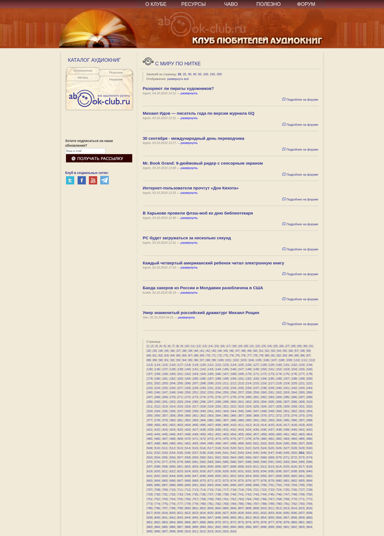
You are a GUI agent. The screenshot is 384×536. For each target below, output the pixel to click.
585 (225, 461)
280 (248, 397)
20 (184, 74)
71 (214, 355)
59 (308, 350)
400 (157, 425)
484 (294, 438)
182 (172, 378)
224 (157, 388)
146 (233, 369)
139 (180, 369)
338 (187, 411)
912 (202, 531)
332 (309, 406)
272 (187, 397)
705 (301, 485)
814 (294, 508)
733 (180, 494)
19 (240, 346)
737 (210, 494)
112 (311, 360)
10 (179, 74)
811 (271, 508)
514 (187, 448)
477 (240, 438)
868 (202, 522)
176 (294, 374)
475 (225, 438)
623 (180, 471)
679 (271, 480)
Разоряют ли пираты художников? (178, 88)
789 (271, 503)
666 (172, 480)
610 (248, 466)
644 (172, 476)
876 (263, 522)
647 (195, 476)
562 (218, 457)
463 (301, 434)
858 (294, 517)
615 (286, 466)
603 (195, 466)
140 (187, 369)
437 (271, 429)
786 (248, 503)
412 (248, 425)
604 (202, 466)
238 (263, 388)
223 (149, 388)
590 (263, 461)
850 (233, 517)
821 (180, 512)
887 (180, 527)
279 (240, 397)
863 (164, 522)
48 (243, 350)
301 (240, 401)
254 (218, 392)
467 (164, 438)
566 (248, 457)
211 (225, 383)
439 (286, 429)
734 (187, 494)
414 (263, 425)
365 (225, 415)
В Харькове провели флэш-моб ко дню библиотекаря (198, 213)
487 (149, 443)
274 (202, 397)
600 (172, 466)
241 (286, 388)
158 (157, 374)
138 (172, 369)
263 (286, 392)
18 (234, 346)
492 (187, 443)
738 (218, 494)
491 (180, 443)
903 (301, 527)
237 (256, 388)
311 (149, 406)
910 (187, 531)
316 (187, 406)
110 (296, 360)
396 (294, 420)
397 (301, 420)
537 (195, 452)
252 (202, 392)
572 (294, 457)
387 (225, 420)
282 (263, 397)
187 (210, 378)
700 (263, 485)
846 (202, 517)
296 (202, 401)
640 (309, 471)
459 (271, 434)
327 (271, 406)
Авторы (83, 77)
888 (187, 527)
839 (149, 517)
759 (210, 499)
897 (256, 527)
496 (218, 443)
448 (187, 434)
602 (187, 466)
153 (286, 369)
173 (271, 374)
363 (210, 415)
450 (202, 434)
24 (269, 346)
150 (212, 74)
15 (216, 346)
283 (271, 397)
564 (233, 457)
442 (309, 429)
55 (285, 350)
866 (187, 522)
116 (172, 364)
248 (172, 392)
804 (218, 508)
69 (202, 355)
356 (157, 415)
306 (278, 401)
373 (286, 415)
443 (149, 434)
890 (202, 527)
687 (164, 485)
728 (309, 489)
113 (149, 364)
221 (301, 383)
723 (271, 489)
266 (309, 392)
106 (266, 360)
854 (263, 517)
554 (157, 457)
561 (210, 457)
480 (263, 438)
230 (202, 388)
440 (294, 429)
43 (214, 350)
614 (278, 466)
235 (240, 388)
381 (180, 420)
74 (231, 355)
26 (281, 346)
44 (219, 350)
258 (248, 392)
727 (301, 489)
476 (233, 438)
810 (263, 508)
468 (172, 438)
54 (278, 350)
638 (294, 471)
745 (271, 494)
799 (180, 508)
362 (202, 415)
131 (286, 364)
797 (164, 508)
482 (278, 438)
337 (180, 411)
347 (256, 411)
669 (195, 480)
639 (301, 471)
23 (263, 346)
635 (271, 471)
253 (210, 392)
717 (225, 489)
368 (248, 415)
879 (286, 522)
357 (164, 415)
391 (256, 420)
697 (240, 485)
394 (278, 420)
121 (210, 364)
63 (166, 355)
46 (231, 350)
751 (149, 499)
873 (240, 522)
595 (301, 461)
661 (301, 476)
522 (248, 448)
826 (218, 512)
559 (195, 457)
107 (273, 360)
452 (218, 434)
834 (278, 512)
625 (195, 471)
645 (180, 476)
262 (278, 392)
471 (195, 438)
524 (263, 448)
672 (218, 480)
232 (218, 388)
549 (286, 452)
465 (149, 438)
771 (301, 499)
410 (233, 425)
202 (157, 383)
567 (256, 457)
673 (225, 480)
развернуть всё (178, 79)
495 (210, 443)
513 (180, 448)
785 (240, 503)
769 (286, 499)
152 (278, 369)
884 (157, 527)
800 (187, 508)
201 (149, 383)
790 (278, 503)
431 (225, 429)
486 (309, 438)
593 (286, 461)
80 (267, 355)
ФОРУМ (306, 4)
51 (261, 350)
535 (180, 452)
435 (256, 429)
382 (187, 420)
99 (214, 360)
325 (256, 406)
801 (195, 508)
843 (180, 517)
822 (187, 512)
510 (157, 448)
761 (225, 499)
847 (210, 517)
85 (296, 355)
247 (164, 392)
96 (196, 360)
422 (157, 429)
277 (225, 397)
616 (294, 466)
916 (233, 531)
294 (187, 401)
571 (286, 457)
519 (225, 448)
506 (294, 443)
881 (301, 522)
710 (172, 489)
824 (202, 512)
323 (240, 406)
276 (218, 397)
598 (157, 466)
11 (192, 346)
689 (180, 485)
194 (263, 378)
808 (248, 508)
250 (187, 392)
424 (172, 429)
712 (187, 489)
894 (233, 527)
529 (301, 448)
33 (154, 350)
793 (301, 503)
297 (210, 401)
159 (164, 374)
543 (240, 452)
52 (267, 350)
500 (248, 443)
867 (195, 522)
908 (172, 531)
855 (271, 517)
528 (294, 448)
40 (194, 74)
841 (164, 517)
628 (218, 471)
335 (164, 411)
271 (180, 397)
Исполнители (82, 70)
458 (263, 434)
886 (172, 527)
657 (271, 476)
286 (294, 397)
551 (301, 452)
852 (248, 517)
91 (166, 360)
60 (148, 355)
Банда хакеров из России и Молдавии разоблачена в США (203, 287)
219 (286, 383)
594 (294, 461)
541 (225, 452)
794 (309, 503)
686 (157, 485)
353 (301, 411)
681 (286, 480)
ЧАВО (231, 4)
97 (202, 360)
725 (286, 489)
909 (180, 531)
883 (149, 527)
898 (263, 527)
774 (157, 503)
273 (195, 397)
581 (195, 461)
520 (233, 448)
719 (240, 489)
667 (180, 480)
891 (210, 527)
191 (240, 378)
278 (233, 397)
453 (225, 434)
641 (149, 476)
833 (271, 512)
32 (148, 350)
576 (157, 461)
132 (294, 364)
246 (157, 392)
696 (233, 485)
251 (195, 392)
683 (301, 480)
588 (248, 461)
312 (157, 406)
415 (271, 425)
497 (225, 443)
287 (301, 397)
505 (286, 443)
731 (164, 494)
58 (302, 350)
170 (248, 374)
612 (263, 466)
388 (233, 420)
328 (278, 406)
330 (294, 406)
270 (172, 397)
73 (225, 355)
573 (301, 457)
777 (180, 503)
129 (271, 364)
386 (218, 420)
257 (240, 392)
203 (164, 383)
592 (278, 461)
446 (172, 434)
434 (248, 429)
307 (286, 401)
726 (294, 489)
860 (309, 517)
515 (195, 448)
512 (172, 448)
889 (195, 527)
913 (210, 531)
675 (240, 480)
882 (309, 522)
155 (301, 369)
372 (278, 415)
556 (172, 457)
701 (271, 485)
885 (164, 527)
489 (164, 443)
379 (164, 420)
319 (210, 406)
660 (294, 476)
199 (301, 378)
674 (233, 480)
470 (187, 438)
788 (263, 503)
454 (233, 434)
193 (256, 378)
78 (255, 355)
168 (233, 374)
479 (256, 438)
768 (278, 499)
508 (309, 443)
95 (190, 360)
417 (286, 425)
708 (157, 489)
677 (256, 480)
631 (240, 471)
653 (240, 476)
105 (258, 360)
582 (202, 461)
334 (157, 411)
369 (256, 415)
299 (225, 401)
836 (294, 512)
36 (172, 350)
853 (256, 517)
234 (233, 388)
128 (263, 364)
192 (248, 378)
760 (218, 499)
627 (210, 471)
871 (225, 522)
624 (187, 471)
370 (263, 415)
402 (172, 425)
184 (187, 378)
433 (240, 429)
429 (210, 429)
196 (278, 378)
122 (218, 364)
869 (210, 522)
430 (218, 429)
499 (240, 443)
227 (180, 388)
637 (286, 471)
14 (210, 346)
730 (157, 494)
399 (149, 425)
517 (210, 448)
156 (309, 369)
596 (309, 461)
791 (286, 503)
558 (187, 457)
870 (218, 522)
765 (256, 499)
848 (218, 517)
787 (256, 503)
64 (172, 355)
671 (210, 480)
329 (286, 406)
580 (187, 461)
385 (210, 420)
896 (248, 527)
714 (202, 489)
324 (248, 406)
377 (149, 420)
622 (172, 471)
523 (256, 448)
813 (286, 508)
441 (301, 429)
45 (225, 350)
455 (240, 434)
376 (309, 415)
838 (309, 512)
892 (218, 527)
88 (148, 360)
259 (256, 392)
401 (164, 425)
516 (202, 448)
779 (195, 503)
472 (202, 438)
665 (164, 480)
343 (225, 411)
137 (164, 369)
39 (190, 350)
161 (180, 374)
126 (248, 364)
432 (233, 429)
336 (172, 411)
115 (164, 364)
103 (243, 360)
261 (271, 392)
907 (164, 531)
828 (233, 512)
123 (225, 364)
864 (172, 522)
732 (172, 494)
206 (187, 383)
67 (190, 355)
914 (218, 531)
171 (256, 374)
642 (157, 476)
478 (248, 438)
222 (309, 383)
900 (278, 527)
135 (149, 369)
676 (248, 480)
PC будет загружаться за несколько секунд (187, 237)
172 (263, 374)
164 (202, 374)
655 (256, 476)
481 (271, 438)
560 (202, 457)
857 (286, 517)
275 (210, 397)
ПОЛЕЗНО (268, 4)
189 (225, 378)
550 (294, 452)
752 (157, 499)
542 (233, 452)
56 (290, 350)
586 (233, 461)
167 (225, 374)
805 (225, 508)
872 (233, 522)
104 (250, 360)
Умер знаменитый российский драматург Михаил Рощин (201, 312)
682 (294, 480)
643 (164, 476)
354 (309, 411)
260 (263, 392)
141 (195, 369)
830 (248, 512)
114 (157, 364)
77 (249, 355)
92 (172, 360)
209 (210, 383)
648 (202, 476)
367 (240, 415)
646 (187, 476)
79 (261, 355)
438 (278, 429)
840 (157, 517)
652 (233, 476)
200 (219, 74)
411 (240, 425)
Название (116, 79)
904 (309, 527)
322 (233, 406)
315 (180, 406)
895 (240, 527)
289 (149, 401)
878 (278, 522)
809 (256, 508)
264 (294, 392)
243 (301, 388)
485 (301, 438)
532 (157, 452)
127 (256, 364)
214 (248, 383)
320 (218, 406)
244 (309, 388)
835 (286, 512)
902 (294, 527)
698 (248, 485)
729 (149, 494)
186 (202, 378)
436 (263, 429)
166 (218, 374)
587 (240, 461)
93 (178, 360)
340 (202, 411)
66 (184, 355)
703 (286, 485)
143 (210, 369)
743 (256, 494)
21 (251, 346)
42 (208, 350)
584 (218, 461)
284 (278, 397)
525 (271, 448)
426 (187, 429)
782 (218, 503)
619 (149, 471)
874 (248, 522)
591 (271, 461)
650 (218, 476)
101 (228, 360)
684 (309, 480)
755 (180, 499)
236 (248, 388)
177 (301, 374)
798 (172, 508)
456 (248, 434)
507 (301, 443)
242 (294, 388)
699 (256, 485)
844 (187, 517)
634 (263, 471)
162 (187, 374)
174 (278, 374)
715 (210, 489)
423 (164, 429)
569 (271, 457)
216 (263, 383)
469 (180, 438)
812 (278, 508)
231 (210, 388)
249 (180, 392)
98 (208, 360)
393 (271, 420)
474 (218, 438)
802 (202, 508)
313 (164, 406)
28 (293, 346)
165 (210, 374)
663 (149, 480)
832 (263, 512)
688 (172, 485)
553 (149, 457)
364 (218, 415)
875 (256, 522)
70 (208, 355)
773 (149, 503)
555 (164, 457)
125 (240, 364)
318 (202, 406)
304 (263, 401)
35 (166, 350)
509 (149, 448)
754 (172, 499)
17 (228, 346)
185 (195, 378)
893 (225, 527)
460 (278, 434)
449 (195, 434)
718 (233, 489)
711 (180, 489)
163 (195, 374)
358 (172, 415)
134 (309, 364)
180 (157, 378)
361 (195, 415)
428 (202, 429)
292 (172, 401)
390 (248, 420)
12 (198, 346)
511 (164, 448)
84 (290, 355)
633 (256, 471)
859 (301, 517)
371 (271, 415)
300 (233, 401)
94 (184, 360)
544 (248, 452)
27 (287, 346)
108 (281, 360)
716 (218, 489)
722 (263, 489)
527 (286, 448)
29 (299, 346)
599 (164, 466)
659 (286, 476)
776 (172, 503)
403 (180, 425)
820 (172, 512)
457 (256, 434)
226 (172, 388)
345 (240, 411)
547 (271, 452)
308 (294, 401)
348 (263, 411)
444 (157, 434)
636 (278, 471)
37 (178, 350)
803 (210, 508)
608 (233, 466)
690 (187, 485)
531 (149, 452)
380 (172, 420)
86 (302, 355)
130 (278, 364)
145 (225, 369)
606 (218, 466)
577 (164, 461)
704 (294, 485)
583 (210, 461)
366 (233, 415)
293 (180, 401)
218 (278, 383)
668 (187, 480)
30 (189, 74)
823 (195, 512)
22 (257, 346)
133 (301, 364)
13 (204, 346)
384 (202, 420)
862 (157, 522)
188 (218, 378)
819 (164, 512)
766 (263, 499)
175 (286, 374)
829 (240, 512)
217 (271, 383)
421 (149, 429)
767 (271, 499)
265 (301, 392)
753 (164, 499)
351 (286, 411)
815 (301, 508)
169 (240, 374)
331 (301, 406)
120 (202, 364)
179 (149, 378)
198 (294, 378)
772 (309, 499)
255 (225, 392)
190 (233, 378)
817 (149, 512)
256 (233, 392)
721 (256, 489)
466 (157, 438)
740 (233, 494)
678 (263, 480)
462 (294, 434)
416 (278, 425)
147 (240, 369)
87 (308, 355)
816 (309, 508)
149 (256, 369)
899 (271, 527)
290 (157, 401)
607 (225, 466)
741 (240, 494)
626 (202, 471)
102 (235, 360)
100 (205, 74)
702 (278, 485)
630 (233, 471)
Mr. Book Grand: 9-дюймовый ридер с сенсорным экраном (203, 163)
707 (149, 489)
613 (271, 466)
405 (195, 425)
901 (286, 527)
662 (309, 476)
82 (278, 355)
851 (240, 517)
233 (225, 388)
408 (218, 425)
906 (157, 531)
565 (240, 457)
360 (187, 415)
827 (225, 512)
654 (248, 476)
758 (202, 499)
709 (164, 489)
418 (294, 425)
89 (154, 360)
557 (180, 457)
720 (248, 489)
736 (202, 494)
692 (202, 485)
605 (210, 466)
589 (256, 461)
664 (157, 480)
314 (172, 406)
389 (240, 420)
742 (248, 494)
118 (187, 364)
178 (309, 374)
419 (301, 425)
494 (202, 443)
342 (218, 411)
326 (263, 406)
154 (294, 369)
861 (149, 522)
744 (263, 494)
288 (309, 397)
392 (263, 420)
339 (195, 411)
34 (160, 350)
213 (240, 383)
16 (222, 346)
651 (225, 476)
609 (240, 466)
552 (309, 452)
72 (219, 355)
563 (225, 457)
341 (210, 411)
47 (237, 350)
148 (248, 369)
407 (210, 425)
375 (301, 415)
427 (195, 429)
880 (294, 522)
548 (278, 452)
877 (271, 522)
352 (294, 411)
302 (248, 401)
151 (271, 369)
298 (218, 401)
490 (172, 443)
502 (263, 443)
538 (202, 452)
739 (225, 494)
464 (309, 434)
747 (286, 494)
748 (294, 494)
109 (289, 360)
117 (180, 364)
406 (202, 425)
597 (149, 466)
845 (195, 517)
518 (218, 448)
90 (160, 360)
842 (172, 517)
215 (256, 383)
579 (180, 461)
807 (240, 508)
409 (225, 425)
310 (309, 401)
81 (273, 355)
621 (164, 471)
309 (301, 401)
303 (256, 401)
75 (237, 355)
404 (187, 425)
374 (294, 415)
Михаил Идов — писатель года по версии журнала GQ (199, 113)
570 (278, 457)
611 (256, 466)
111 (304, 360)
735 (195, 494)
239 (271, 388)
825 (210, 512)
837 (301, 512)
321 (225, 406)
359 (180, 415)
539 (210, 452)
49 (249, 350)
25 (275, 346)
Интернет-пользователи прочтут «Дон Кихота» (191, 188)
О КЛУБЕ (156, 4)
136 (157, 369)
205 (180, 383)
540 (218, 452)
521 (240, 448)
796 (157, 508)
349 (271, 411)
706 (309, 485)
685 (149, 485)
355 (149, 415)
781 (210, 503)
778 (187, 503)
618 (309, 466)
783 (225, 503)
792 (294, 503)
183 (180, 378)
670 (202, 480)
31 (311, 346)
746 (278, 494)
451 (210, 434)
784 (233, 503)
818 (157, 512)
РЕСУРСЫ (193, 4)
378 (157, 420)
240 (278, 388)
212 (233, 383)
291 (164, 401)
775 (164, 503)
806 (233, 508)
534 (172, 452)
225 (164, 388)
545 (256, 452)
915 (225, 531)
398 (309, 420)
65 (178, 355)
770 (294, 499)
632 (248, 471)
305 (271, 401)
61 (154, 355)
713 (195, 489)
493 (195, 443)
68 (196, 355)
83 (285, 355)
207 (195, 383)
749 (301, 494)
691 (195, 485)
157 (149, 374)
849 (225, 517)
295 (195, 401)
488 (157, 443)
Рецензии (116, 72)
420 (309, 425)
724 (278, 489)
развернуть (189, 93)
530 (309, 448)
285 (286, 397)
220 (294, 383)
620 (157, 471)
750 (309, 494)
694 (218, 485)
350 (278, 411)
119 (195, 364)
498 (233, 443)
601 (180, 466)
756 (187, 499)
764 (248, 499)
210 (218, 383)
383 (195, 420)
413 (256, 425)
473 (210, 438)
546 (263, 452)
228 (187, 388)
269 (164, 397)
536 (187, 452)
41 (202, 350)
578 (172, 461)
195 (271, 378)
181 (164, 378)
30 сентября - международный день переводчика (193, 138)
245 (149, 392)
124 (233, 364)
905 (149, 531)
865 (180, 522)
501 (256, 443)
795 (149, 508)
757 (195, 499)
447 (180, 434)
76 (243, 355)
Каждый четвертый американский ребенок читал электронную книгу (213, 263)
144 (218, 369)
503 (271, 443)
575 (149, 461)
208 (202, 383)
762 (233, 499)
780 (202, 503)
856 (278, 517)
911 (195, 531)
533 (164, 452)
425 (180, 429)
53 (273, 350)
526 (278, 448)
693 (210, 485)
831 (256, 512)
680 (278, 480)
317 (195, 406)
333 (149, 411)
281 (256, 397)
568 (263, 457)
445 (164, 434)
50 (199, 74)
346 (248, 411)
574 (309, 457)
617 (301, 466)
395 (286, 420)
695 (225, 485)
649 (210, 476)
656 (263, 476)
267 (149, 397)
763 (240, 499)
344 (233, 411)
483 (286, 438)
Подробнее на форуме (300, 99)
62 (160, 355)
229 (195, 388)
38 (184, 350)
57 (296, 350)
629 (225, 471)
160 (172, 374)
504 (278, 443)
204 (172, 383)
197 (286, 378)
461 (286, 434)
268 (157, 397)
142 (202, 369)
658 (278, 476)
